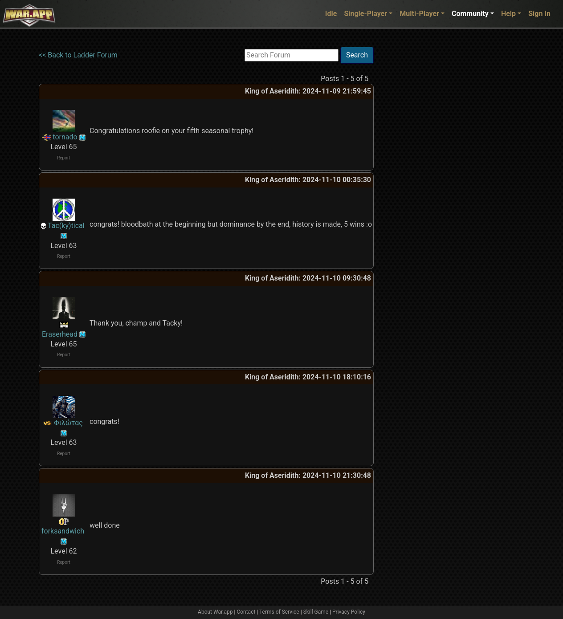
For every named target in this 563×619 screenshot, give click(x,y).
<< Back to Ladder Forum (78, 55)
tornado (65, 137)
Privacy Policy (348, 612)
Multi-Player (419, 13)
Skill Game (316, 612)
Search (357, 55)
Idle (331, 13)
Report (63, 157)
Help (508, 13)
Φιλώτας (68, 423)
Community (470, 13)
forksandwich (62, 531)
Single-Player (365, 13)
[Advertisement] (410, 180)
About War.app (215, 612)
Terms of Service (279, 612)
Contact (246, 612)
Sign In (539, 13)
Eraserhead (60, 334)
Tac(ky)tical (66, 225)
